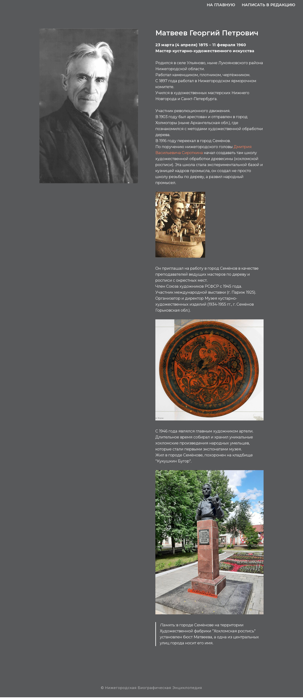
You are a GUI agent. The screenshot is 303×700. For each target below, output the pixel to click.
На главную (221, 5)
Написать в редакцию (268, 5)
